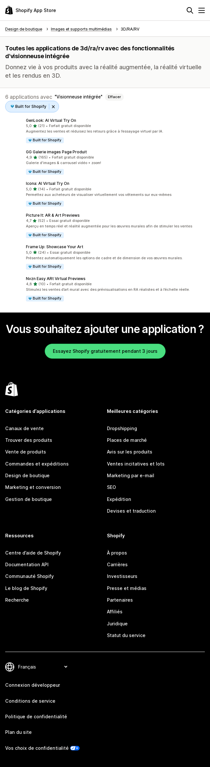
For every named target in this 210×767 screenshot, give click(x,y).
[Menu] (201, 10)
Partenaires (120, 600)
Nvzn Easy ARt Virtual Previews (56, 278)
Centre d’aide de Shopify (33, 553)
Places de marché (127, 440)
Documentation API (27, 564)
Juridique (117, 623)
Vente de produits (25, 451)
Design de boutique (27, 475)
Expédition (119, 499)
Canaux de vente (24, 428)
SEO (111, 487)
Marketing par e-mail (130, 475)
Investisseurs (122, 576)
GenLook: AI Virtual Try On (51, 120)
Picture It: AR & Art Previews (53, 215)
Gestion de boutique (28, 499)
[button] (105, 131)
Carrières (117, 564)
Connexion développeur (32, 685)
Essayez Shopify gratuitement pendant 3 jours (105, 351)
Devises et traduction (131, 511)
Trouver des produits (28, 440)
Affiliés (114, 611)
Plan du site (18, 732)
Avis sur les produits (129, 451)
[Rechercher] (190, 10)
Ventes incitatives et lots (136, 464)
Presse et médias (126, 588)
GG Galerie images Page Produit (56, 151)
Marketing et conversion (33, 487)
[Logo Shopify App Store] (30, 10)
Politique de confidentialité (36, 716)
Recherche (17, 600)
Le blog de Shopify (26, 588)
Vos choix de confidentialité (37, 748)
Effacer (114, 97)
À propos (117, 553)
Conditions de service (30, 701)
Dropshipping (122, 428)
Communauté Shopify (29, 576)
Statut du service (126, 635)
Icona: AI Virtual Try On (47, 183)
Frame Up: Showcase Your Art (54, 246)
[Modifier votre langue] (42, 667)
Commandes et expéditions (37, 464)
